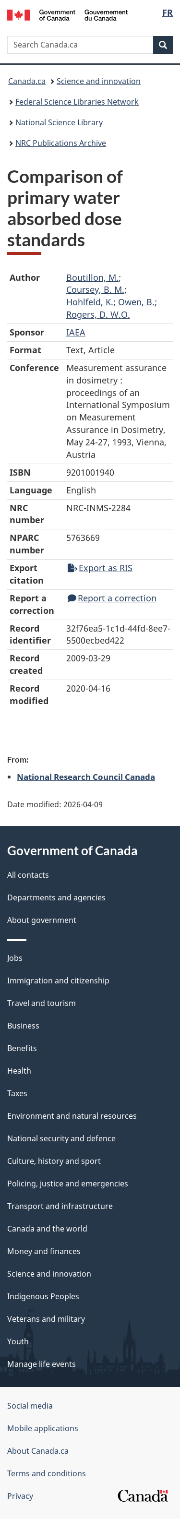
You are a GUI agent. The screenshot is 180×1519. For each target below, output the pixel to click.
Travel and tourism (41, 1003)
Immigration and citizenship (58, 980)
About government (41, 920)
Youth (18, 1341)
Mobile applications (42, 1428)
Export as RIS (100, 568)
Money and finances (44, 1251)
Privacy (20, 1496)
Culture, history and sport (54, 1161)
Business (23, 1025)
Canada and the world (47, 1228)
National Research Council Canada (86, 776)
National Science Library (59, 122)
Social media (30, 1405)
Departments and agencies (56, 897)
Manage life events (41, 1364)
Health (19, 1070)
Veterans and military (46, 1319)
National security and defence (61, 1138)
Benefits (22, 1048)
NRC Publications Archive (60, 143)
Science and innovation (99, 81)
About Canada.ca (38, 1451)
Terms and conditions (46, 1473)
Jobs (15, 958)
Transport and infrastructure (60, 1206)
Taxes (17, 1093)
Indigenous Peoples (43, 1296)
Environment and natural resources (72, 1116)
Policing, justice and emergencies (67, 1183)
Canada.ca (27, 81)
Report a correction (112, 598)
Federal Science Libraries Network (77, 101)
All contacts (28, 875)
